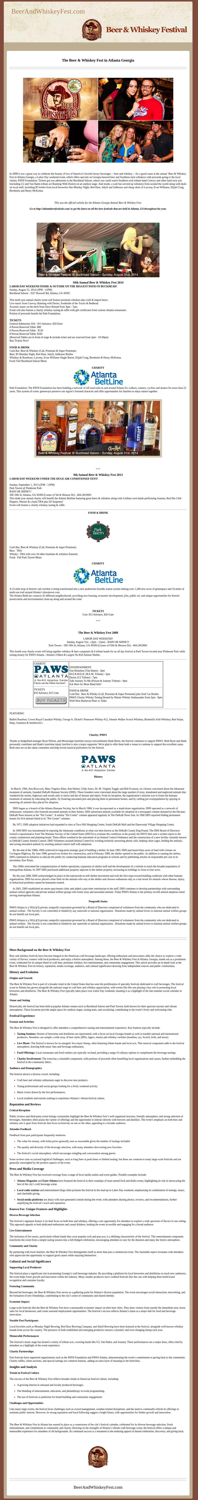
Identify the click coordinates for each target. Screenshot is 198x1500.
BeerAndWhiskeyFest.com (48, 11)
